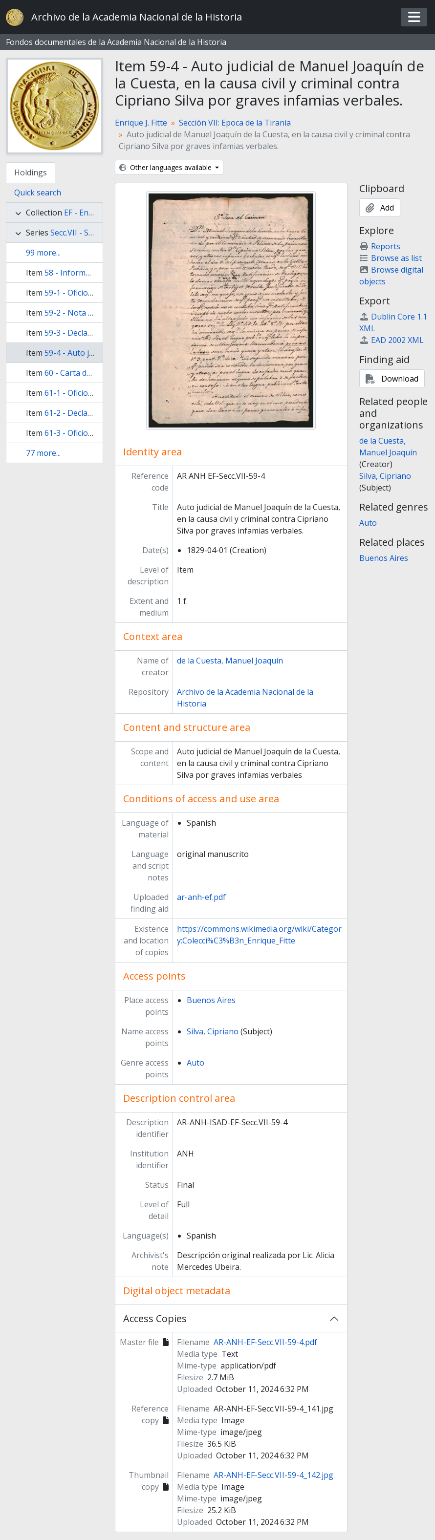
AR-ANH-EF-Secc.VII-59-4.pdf (265, 1342)
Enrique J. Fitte (141, 122)
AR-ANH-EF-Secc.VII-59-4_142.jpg (273, 1475)
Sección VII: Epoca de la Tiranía (235, 122)
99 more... (43, 252)
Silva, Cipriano (213, 1031)
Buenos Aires (211, 1000)
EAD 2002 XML (391, 340)
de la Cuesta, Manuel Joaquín (230, 660)
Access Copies (155, 1318)
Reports (379, 246)
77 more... (43, 453)
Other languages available (166, 167)
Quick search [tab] (37, 192)
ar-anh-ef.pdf (201, 897)
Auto (195, 1062)
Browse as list (390, 258)
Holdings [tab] (30, 172)
